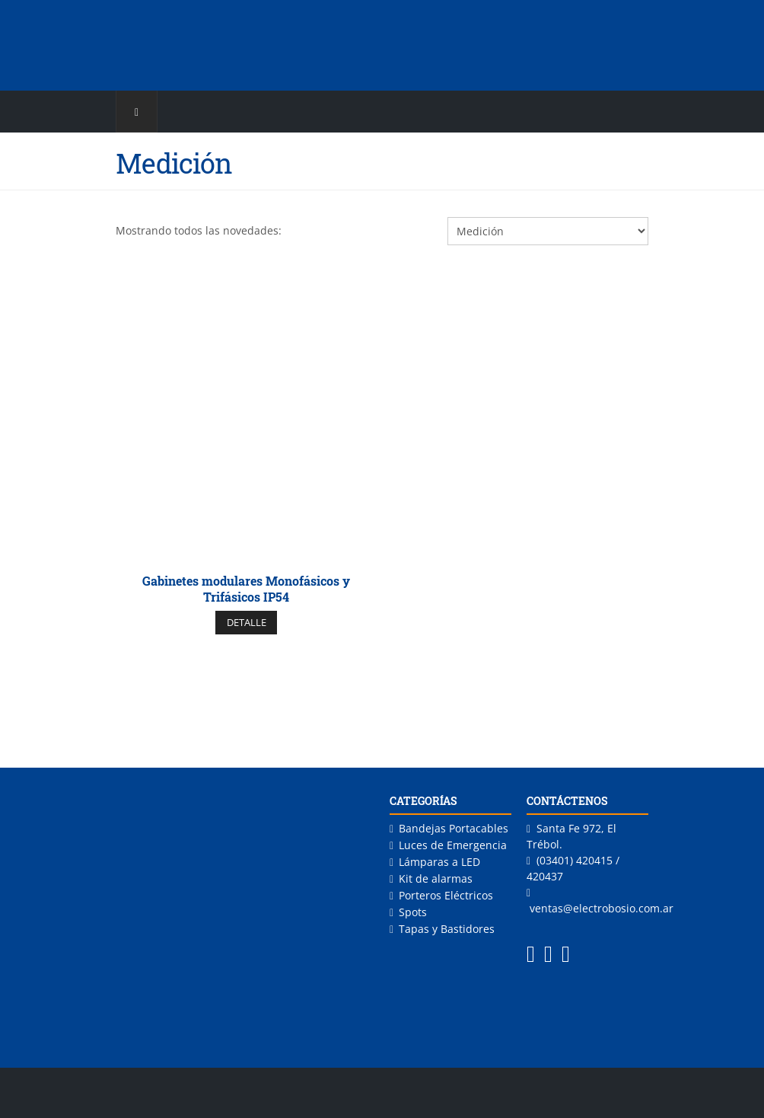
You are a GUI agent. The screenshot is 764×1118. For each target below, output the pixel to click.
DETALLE (246, 622)
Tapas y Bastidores (447, 929)
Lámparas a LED (439, 861)
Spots (413, 912)
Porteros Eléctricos (446, 895)
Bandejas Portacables (453, 828)
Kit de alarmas (436, 878)
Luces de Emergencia (453, 845)
